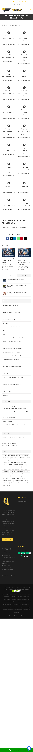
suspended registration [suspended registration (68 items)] (8, 480)
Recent (24, 275)
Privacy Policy (6, 589)
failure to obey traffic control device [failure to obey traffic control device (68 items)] (18, 462)
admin (4, 227)
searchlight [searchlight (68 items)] (20, 475)
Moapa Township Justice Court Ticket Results (13, 362)
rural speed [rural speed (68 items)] (13, 475)
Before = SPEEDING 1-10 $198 (9, 57)
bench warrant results (8, 308)
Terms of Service (13, 589)
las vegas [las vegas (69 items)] (24, 466)
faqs (4, 330)
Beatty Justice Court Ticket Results (10, 305)
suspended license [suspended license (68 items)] (21, 478)
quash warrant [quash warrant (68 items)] (6, 473)
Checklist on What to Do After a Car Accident (17, 292)
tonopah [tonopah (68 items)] (26, 480)
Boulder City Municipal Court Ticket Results (12, 316)
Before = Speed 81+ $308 (24, 205)
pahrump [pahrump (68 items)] (27, 471)
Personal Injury (18, 589)
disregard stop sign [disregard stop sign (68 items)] (7, 459)
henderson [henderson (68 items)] (18, 466)
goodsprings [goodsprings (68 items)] (5, 466)
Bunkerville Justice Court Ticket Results (12, 319)
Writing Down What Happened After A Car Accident (16, 286)
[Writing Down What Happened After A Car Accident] (4, 285)
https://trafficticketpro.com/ (11, 445)
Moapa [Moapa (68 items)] (9, 469)
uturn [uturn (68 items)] (4, 485)
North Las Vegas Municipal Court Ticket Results (13, 377)
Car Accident (5, 323)
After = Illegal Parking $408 (24, 173)
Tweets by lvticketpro (22, 501)
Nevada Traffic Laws (25, 589)
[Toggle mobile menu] (30, 10)
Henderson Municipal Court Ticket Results (12, 348)
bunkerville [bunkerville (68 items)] (25, 455)
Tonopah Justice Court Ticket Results (11, 388)
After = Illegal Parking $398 (24, 99)
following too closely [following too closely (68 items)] (18, 464)
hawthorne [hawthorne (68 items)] (12, 466)
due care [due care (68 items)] (14, 459)
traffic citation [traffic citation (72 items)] (5, 482)
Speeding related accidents (9, 417)
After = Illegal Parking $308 (9, 44)
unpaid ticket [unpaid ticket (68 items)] (27, 482)
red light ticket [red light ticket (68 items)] (22, 473)
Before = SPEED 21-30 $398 (9, 150)
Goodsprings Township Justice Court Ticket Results (14, 337)
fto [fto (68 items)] (25, 464)
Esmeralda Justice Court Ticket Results (11, 326)
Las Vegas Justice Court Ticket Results (11, 352)
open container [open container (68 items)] (20, 471)
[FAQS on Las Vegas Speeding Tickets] (4, 279)
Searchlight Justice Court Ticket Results (12, 384)
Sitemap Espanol (19, 587)
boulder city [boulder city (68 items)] (19, 455)
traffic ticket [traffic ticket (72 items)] (12, 482)
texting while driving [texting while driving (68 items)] (18, 480)
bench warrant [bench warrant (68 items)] (11, 455)
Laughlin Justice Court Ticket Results (11, 359)
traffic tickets (5, 395)
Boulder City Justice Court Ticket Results (19, 227)
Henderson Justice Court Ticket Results (11, 344)
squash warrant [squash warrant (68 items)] (6, 478)
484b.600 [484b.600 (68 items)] (5, 455)
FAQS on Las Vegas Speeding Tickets (15, 279)
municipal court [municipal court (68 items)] (15, 469)
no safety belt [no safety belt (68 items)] (6, 471)
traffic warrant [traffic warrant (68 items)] (20, 482)
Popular (9, 275)
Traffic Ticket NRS (7, 391)
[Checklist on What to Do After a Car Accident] (4, 292)
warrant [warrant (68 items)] (8, 485)
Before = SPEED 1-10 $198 (9, 189)
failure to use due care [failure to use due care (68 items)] (7, 464)
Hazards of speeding (7, 421)
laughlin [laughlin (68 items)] (4, 469)
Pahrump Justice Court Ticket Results (11, 380)
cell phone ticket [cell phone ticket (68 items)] (14, 457)
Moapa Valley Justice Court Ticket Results (12, 366)
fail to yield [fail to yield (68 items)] (20, 459)
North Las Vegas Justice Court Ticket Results (13, 373)
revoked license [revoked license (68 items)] (6, 475)
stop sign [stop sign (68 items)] (13, 478)
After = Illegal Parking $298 (24, 192)
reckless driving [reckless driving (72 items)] (14, 473)
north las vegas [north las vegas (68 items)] (24, 469)
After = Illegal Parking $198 (9, 61)
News (4, 370)
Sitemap (6, 587)
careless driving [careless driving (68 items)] (6, 457)
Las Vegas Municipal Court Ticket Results (12, 355)
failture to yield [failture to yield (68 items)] (6, 462)
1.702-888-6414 (8, 440)
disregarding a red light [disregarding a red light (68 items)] (25, 457)
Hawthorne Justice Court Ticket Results (11, 341)
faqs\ (4, 334)
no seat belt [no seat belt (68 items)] (12, 471)
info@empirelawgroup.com (11, 443)
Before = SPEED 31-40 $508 (24, 169)
